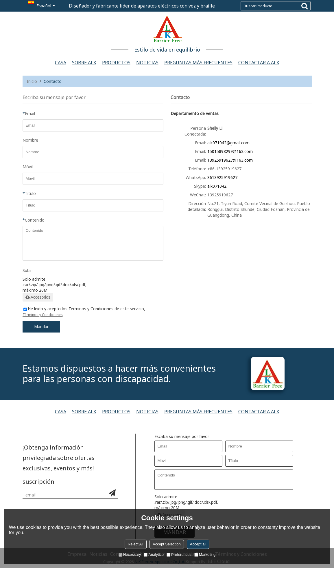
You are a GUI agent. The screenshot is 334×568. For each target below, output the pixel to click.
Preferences (179, 554)
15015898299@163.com (230, 151)
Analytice (154, 554)
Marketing (204, 554)
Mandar (41, 326)
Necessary (130, 554)
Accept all (198, 544)
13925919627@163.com (230, 160)
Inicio (32, 81)
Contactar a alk (258, 62)
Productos (116, 62)
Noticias (147, 62)
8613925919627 (222, 177)
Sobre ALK (84, 62)
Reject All (135, 544)
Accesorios (37, 297)
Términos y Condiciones (43, 314)
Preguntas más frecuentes (198, 62)
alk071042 (216, 186)
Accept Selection (167, 544)
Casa (60, 62)
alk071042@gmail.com (228, 142)
